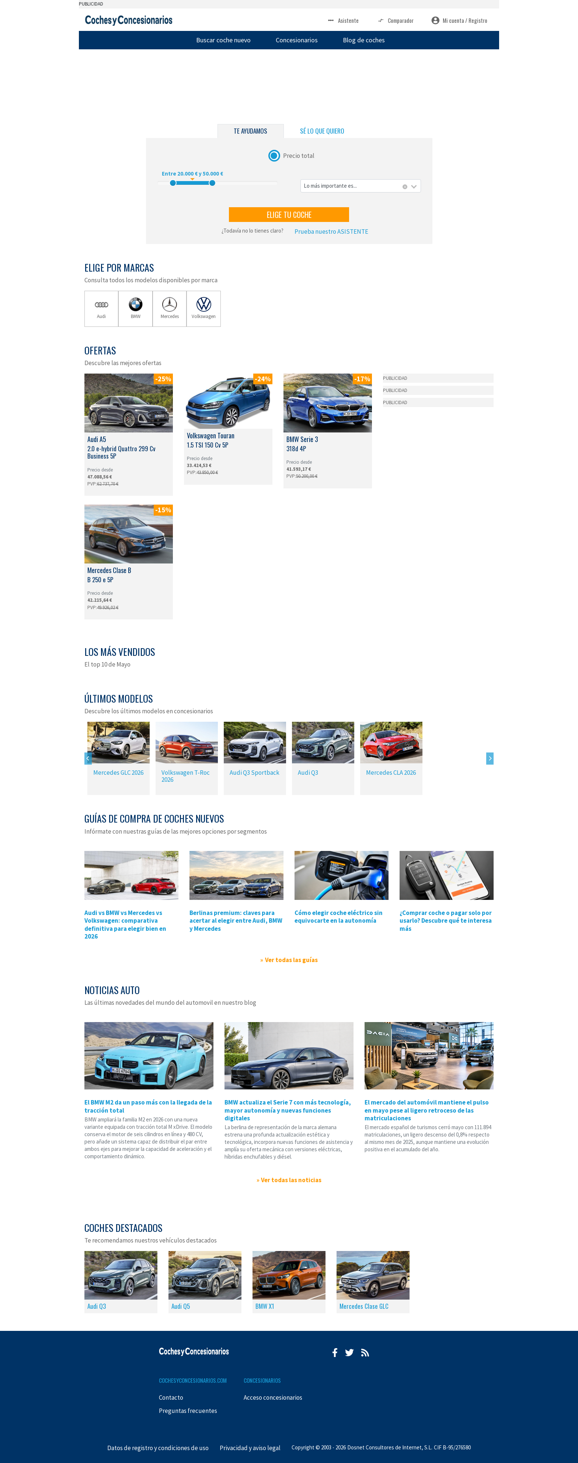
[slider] (173, 183)
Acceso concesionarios (273, 1397)
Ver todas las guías (291, 960)
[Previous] (88, 758)
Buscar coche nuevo (223, 40)
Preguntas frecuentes (188, 1411)
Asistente (343, 20)
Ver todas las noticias (291, 1180)
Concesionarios (297, 40)
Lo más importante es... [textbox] (330, 185)
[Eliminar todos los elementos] (405, 187)
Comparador (395, 20)
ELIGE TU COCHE (289, 214)
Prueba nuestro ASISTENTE (331, 231)
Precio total (298, 155)
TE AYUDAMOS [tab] (250, 130)
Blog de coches (364, 40)
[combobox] (360, 186)
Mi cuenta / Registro (459, 20)
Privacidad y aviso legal (250, 1448)
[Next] (490, 758)
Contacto (171, 1397)
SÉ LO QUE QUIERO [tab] (322, 130)
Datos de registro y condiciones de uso (158, 1448)
